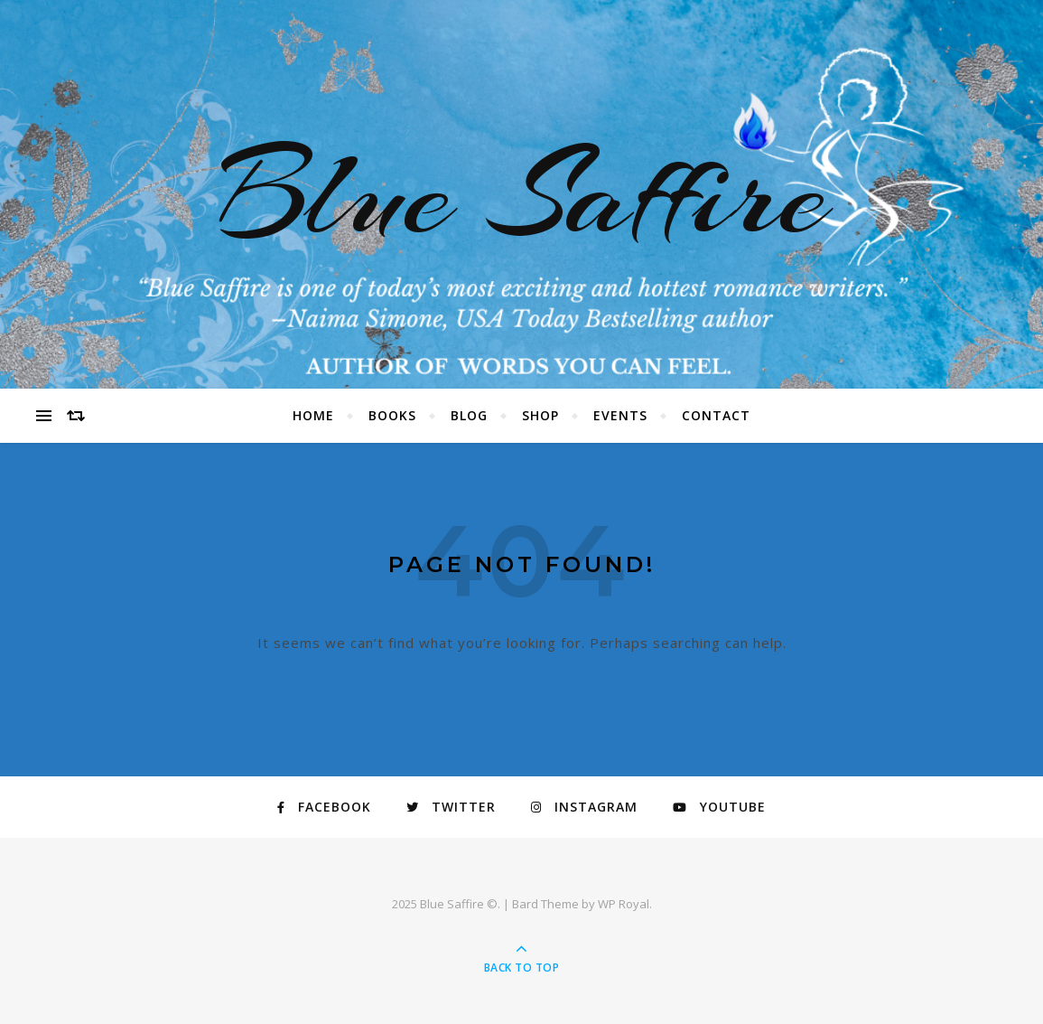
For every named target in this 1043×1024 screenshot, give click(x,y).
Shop (540, 415)
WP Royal (623, 904)
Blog (469, 415)
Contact (716, 415)
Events (620, 415)
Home (313, 415)
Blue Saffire (522, 194)
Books (392, 415)
